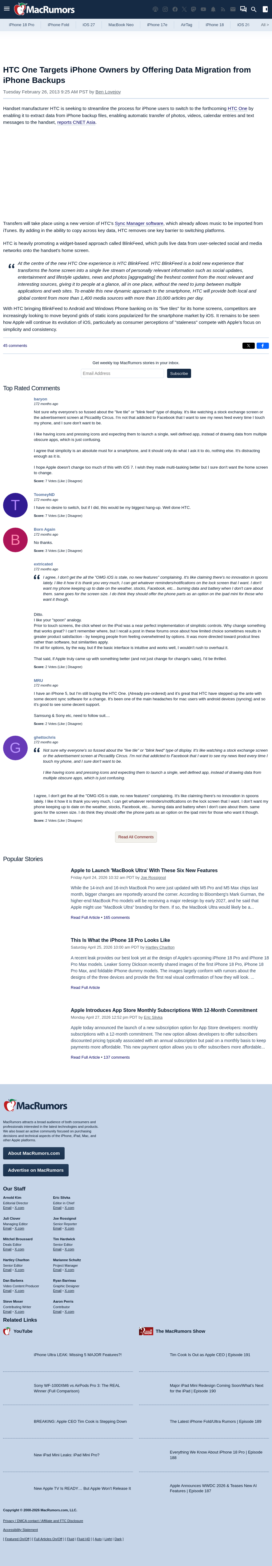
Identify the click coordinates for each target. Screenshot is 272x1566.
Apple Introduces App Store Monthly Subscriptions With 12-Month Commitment (169, 1010)
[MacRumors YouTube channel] (203, 9)
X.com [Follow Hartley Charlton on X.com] (19, 1269)
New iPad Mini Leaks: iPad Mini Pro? (66, 1454)
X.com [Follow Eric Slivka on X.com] (69, 1207)
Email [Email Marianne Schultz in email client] (57, 1269)
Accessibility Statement (20, 1530)
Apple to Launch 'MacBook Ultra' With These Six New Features (148, 870)
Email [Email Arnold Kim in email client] (7, 1207)
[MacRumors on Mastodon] (193, 9)
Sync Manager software (139, 223)
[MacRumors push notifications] (213, 9)
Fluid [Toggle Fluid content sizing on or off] (70, 1539)
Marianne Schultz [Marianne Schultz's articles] (67, 1259)
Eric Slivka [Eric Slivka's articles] (61, 1196)
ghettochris (45, 737)
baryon (40, 399)
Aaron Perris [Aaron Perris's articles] (63, 1300)
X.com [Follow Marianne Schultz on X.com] (69, 1269)
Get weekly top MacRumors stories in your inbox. (136, 362)
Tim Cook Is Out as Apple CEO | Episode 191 (210, 1354)
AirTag (186, 24)
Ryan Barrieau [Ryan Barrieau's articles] (64, 1279)
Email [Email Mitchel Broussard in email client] (7, 1248)
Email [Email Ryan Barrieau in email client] (57, 1290)
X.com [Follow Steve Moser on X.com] (19, 1310)
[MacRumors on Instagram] (165, 9)
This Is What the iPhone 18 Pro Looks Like (123, 940)
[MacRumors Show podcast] (155, 9)
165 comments (116, 917)
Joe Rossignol (153, 877)
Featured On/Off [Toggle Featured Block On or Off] (17, 1539)
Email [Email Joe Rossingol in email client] (57, 1227)
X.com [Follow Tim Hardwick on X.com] (69, 1248)
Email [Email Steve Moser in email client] (7, 1310)
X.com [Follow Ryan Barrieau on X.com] (69, 1290)
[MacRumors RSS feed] (223, 9)
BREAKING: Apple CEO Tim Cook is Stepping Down (80, 1420)
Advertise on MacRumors (36, 1169)
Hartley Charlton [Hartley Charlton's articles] (16, 1259)
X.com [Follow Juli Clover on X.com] (19, 1227)
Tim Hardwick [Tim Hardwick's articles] (64, 1238)
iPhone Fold (58, 24)
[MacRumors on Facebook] (175, 9)
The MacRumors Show (180, 1330)
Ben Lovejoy (108, 91)
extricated (43, 564)
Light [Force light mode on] (108, 1539)
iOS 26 (243, 24)
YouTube (23, 1330)
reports (76, 122)
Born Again (44, 529)
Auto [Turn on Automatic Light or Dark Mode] (98, 1539)
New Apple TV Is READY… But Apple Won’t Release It (82, 1487)
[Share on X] (248, 346)
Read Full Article (85, 917)
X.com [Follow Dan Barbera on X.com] (19, 1290)
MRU (38, 680)
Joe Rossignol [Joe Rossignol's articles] (64, 1217)
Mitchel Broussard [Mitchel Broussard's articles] (18, 1238)
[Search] (256, 9)
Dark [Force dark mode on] (118, 1539)
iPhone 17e (157, 24)
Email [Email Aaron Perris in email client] (57, 1310)
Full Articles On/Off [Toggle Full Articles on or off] (48, 1539)
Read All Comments (136, 837)
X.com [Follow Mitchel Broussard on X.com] (19, 1248)
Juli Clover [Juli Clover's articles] (11, 1217)
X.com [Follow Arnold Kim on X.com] (19, 1207)
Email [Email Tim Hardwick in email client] (57, 1248)
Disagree (74, 481)
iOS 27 (89, 24)
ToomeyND (44, 494)
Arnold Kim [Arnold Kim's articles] (12, 1196)
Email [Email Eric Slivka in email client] (57, 1207)
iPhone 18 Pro (21, 24)
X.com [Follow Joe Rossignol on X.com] (69, 1227)
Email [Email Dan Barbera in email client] (7, 1290)
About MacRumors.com (34, 1152)
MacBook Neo (121, 24)
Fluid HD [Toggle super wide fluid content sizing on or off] (83, 1539)
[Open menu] (6, 9)
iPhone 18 (215, 24)
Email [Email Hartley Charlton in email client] (7, 1269)
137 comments (116, 1057)
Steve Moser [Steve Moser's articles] (13, 1300)
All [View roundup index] (265, 24)
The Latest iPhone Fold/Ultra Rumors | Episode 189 (215, 1420)
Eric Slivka (153, 1017)
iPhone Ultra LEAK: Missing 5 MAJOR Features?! (78, 1354)
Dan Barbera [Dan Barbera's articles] (13, 1279)
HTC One (237, 108)
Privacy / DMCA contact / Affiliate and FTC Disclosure (43, 1521)
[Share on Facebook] (263, 346)
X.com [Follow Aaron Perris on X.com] (69, 1310)
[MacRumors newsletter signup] (233, 9)
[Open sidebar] (265, 10)
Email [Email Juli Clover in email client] (7, 1227)
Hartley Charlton (160, 947)
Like (62, 481)
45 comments (15, 345)
